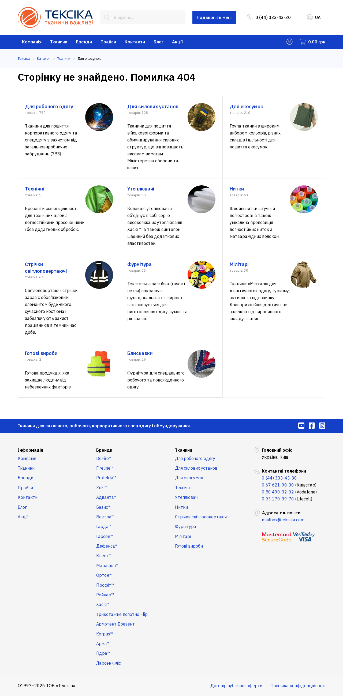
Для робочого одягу (195, 458)
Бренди (84, 41)
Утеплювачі (186, 497)
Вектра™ (105, 516)
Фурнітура (185, 526)
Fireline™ (104, 468)
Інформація (30, 450)
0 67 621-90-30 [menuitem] (278, 485)
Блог (158, 41)
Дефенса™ (107, 546)
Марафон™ (107, 565)
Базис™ (103, 507)
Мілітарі (183, 536)
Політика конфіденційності (297, 685)
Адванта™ (106, 497)
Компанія (32, 41)
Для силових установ (196, 468)
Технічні (183, 487)
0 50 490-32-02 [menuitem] (278, 492)
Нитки (181, 507)
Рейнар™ (105, 594)
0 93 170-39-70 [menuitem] (278, 499)
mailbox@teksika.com (283, 519)
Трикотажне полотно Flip (122, 614)
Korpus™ (104, 634)
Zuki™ (101, 487)
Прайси (108, 41)
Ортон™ (104, 575)
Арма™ (103, 643)
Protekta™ (106, 477)
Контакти (135, 41)
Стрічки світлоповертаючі (201, 516)
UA (314, 17)
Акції (177, 41)
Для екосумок (189, 477)
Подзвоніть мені (214, 17)
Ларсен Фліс (108, 663)
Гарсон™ (104, 536)
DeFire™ (104, 458)
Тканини (58, 41)
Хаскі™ (103, 604)
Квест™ (103, 555)
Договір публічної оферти (236, 685)
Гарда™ (103, 526)
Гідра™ (103, 653)
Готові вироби (189, 546)
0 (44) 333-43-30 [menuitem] (269, 17)
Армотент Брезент (115, 624)
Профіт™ (105, 585)
